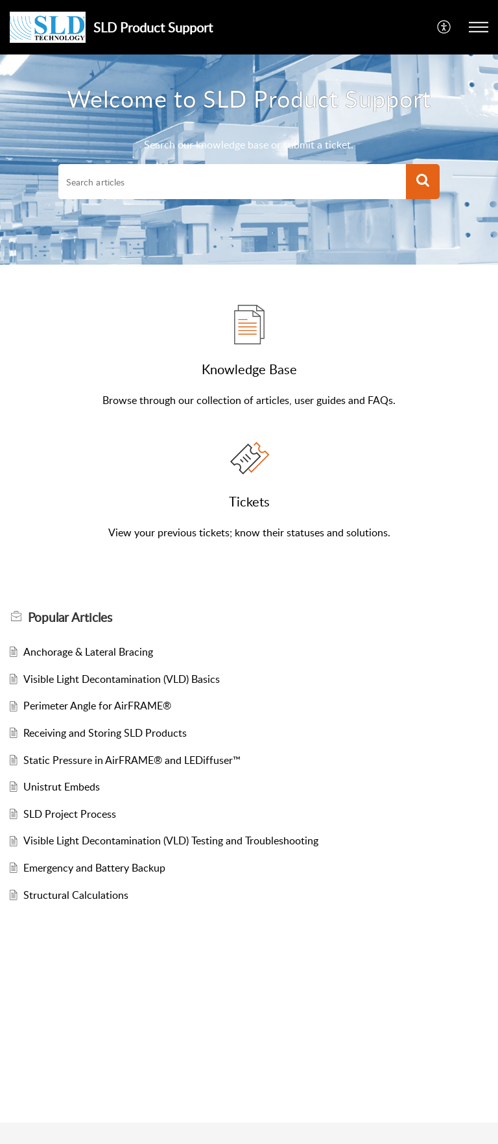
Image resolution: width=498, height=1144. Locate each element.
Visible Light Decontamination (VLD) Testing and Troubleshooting (170, 840)
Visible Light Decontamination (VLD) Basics (121, 679)
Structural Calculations (75, 895)
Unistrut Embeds (61, 787)
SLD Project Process (69, 814)
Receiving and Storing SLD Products (105, 733)
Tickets (249, 501)
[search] (232, 181)
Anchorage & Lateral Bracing (88, 652)
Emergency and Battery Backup (94, 868)
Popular (70, 617)
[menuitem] (444, 27)
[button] (478, 27)
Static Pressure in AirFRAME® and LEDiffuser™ (132, 760)
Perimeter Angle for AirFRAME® (97, 705)
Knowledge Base (249, 369)
